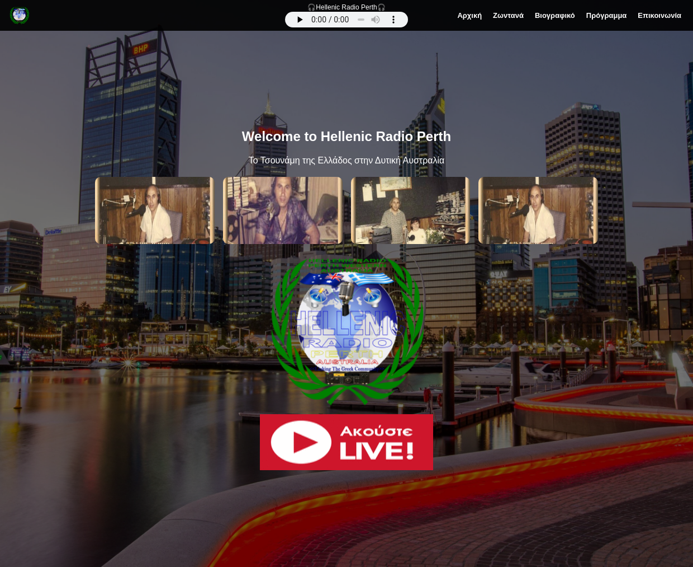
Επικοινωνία (659, 15)
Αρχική (469, 15)
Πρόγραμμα (606, 15)
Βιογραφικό (555, 15)
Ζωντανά (508, 15)
